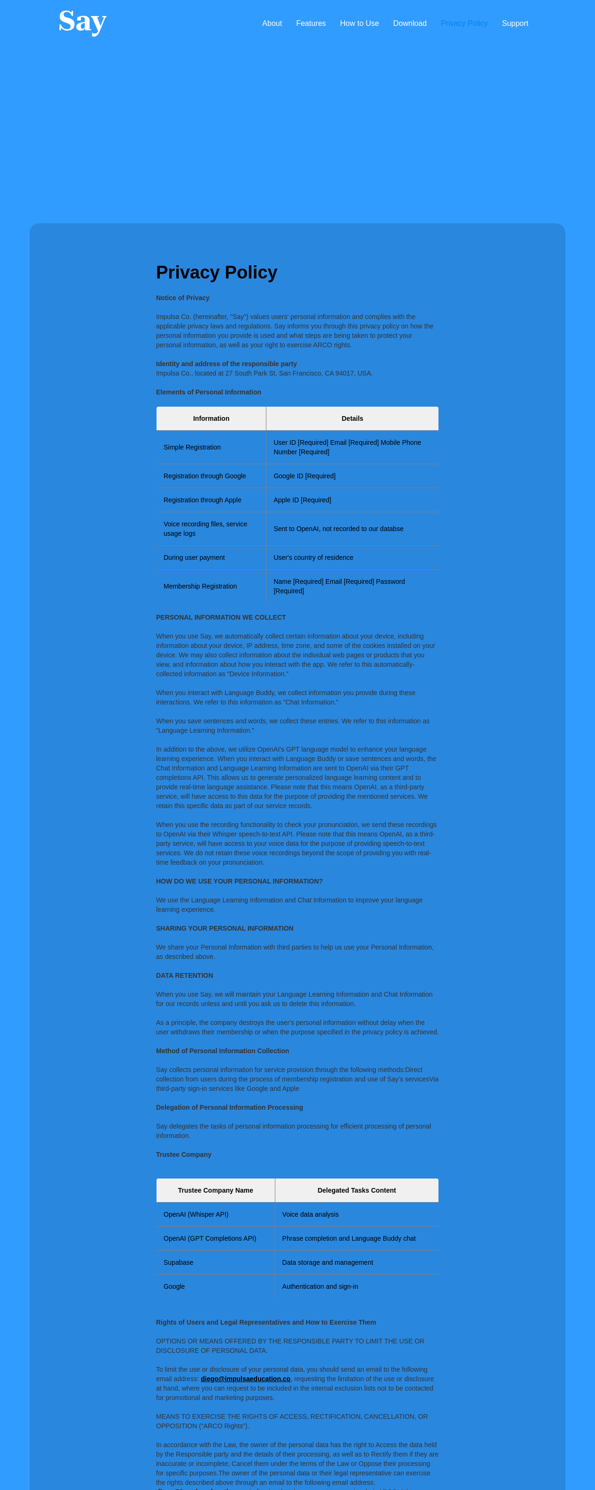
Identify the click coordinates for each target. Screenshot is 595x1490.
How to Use (359, 23)
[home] (83, 23)
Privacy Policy (464, 23)
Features (311, 23)
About (272, 23)
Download (410, 23)
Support (515, 23)
